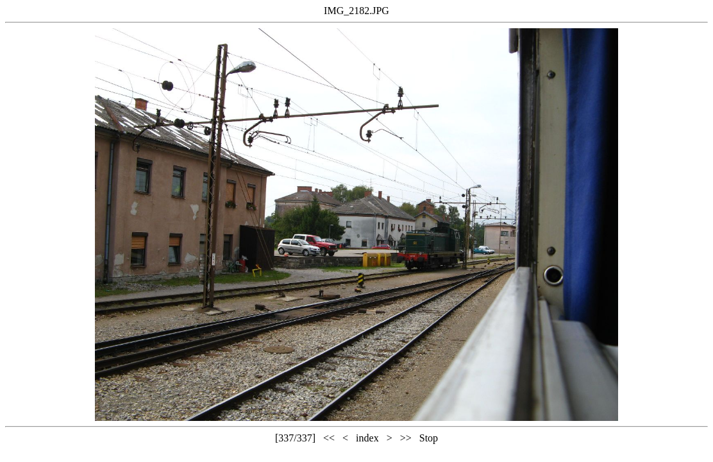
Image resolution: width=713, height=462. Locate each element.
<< (329, 437)
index (367, 437)
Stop (428, 437)
